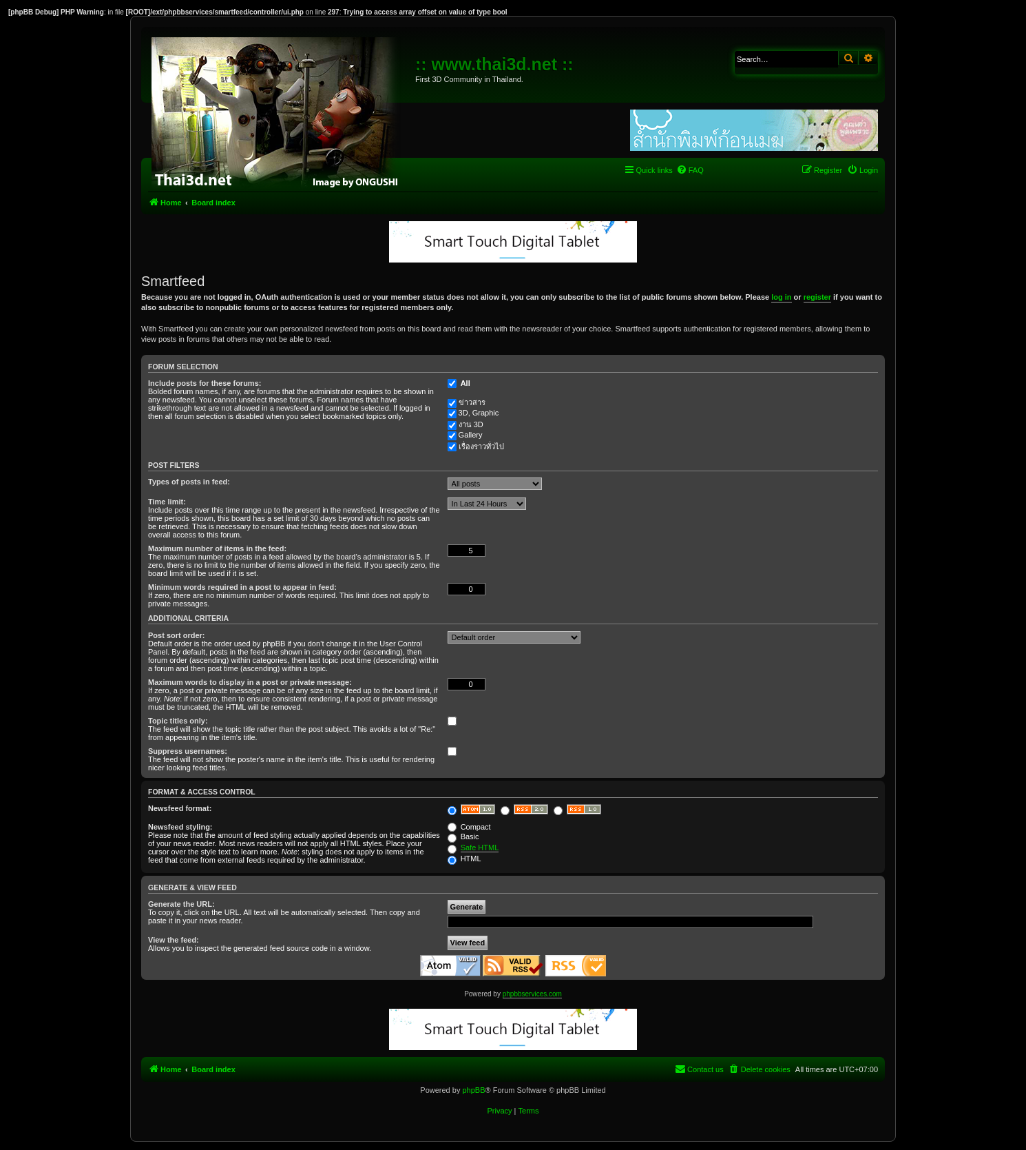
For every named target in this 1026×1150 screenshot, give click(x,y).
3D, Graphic (479, 413)
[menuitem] (690, 170)
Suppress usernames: (187, 751)
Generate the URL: (181, 904)
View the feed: (173, 940)
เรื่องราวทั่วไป (481, 446)
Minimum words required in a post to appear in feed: (242, 587)
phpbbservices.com (532, 994)
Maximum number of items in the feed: (217, 548)
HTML (464, 858)
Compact (469, 827)
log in (781, 297)
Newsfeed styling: (180, 827)
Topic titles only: (178, 721)
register (817, 297)
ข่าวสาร (472, 402)
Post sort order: (176, 635)
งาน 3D (471, 424)
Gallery (471, 435)
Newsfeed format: (179, 808)
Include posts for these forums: (204, 383)
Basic (463, 836)
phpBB (473, 1090)
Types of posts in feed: (189, 482)
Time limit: (167, 501)
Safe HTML (480, 847)
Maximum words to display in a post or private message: (250, 682)
